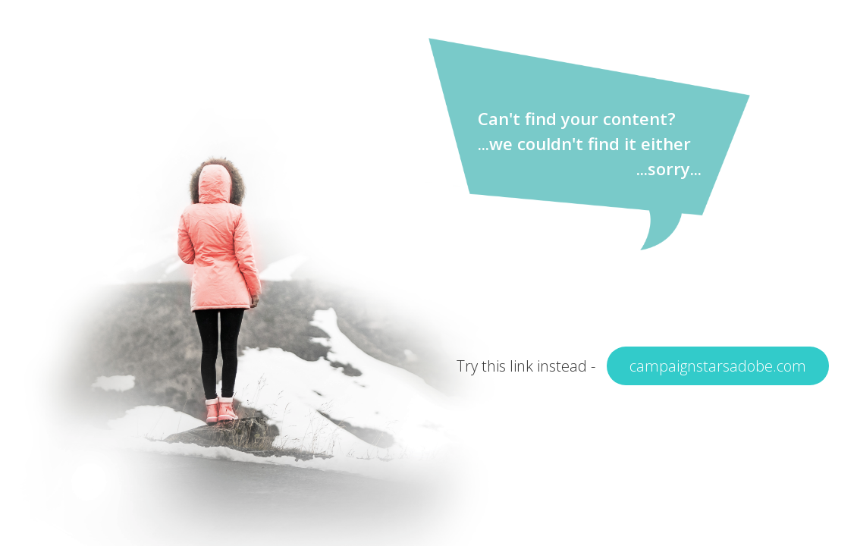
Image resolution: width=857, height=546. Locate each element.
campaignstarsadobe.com (717, 366)
